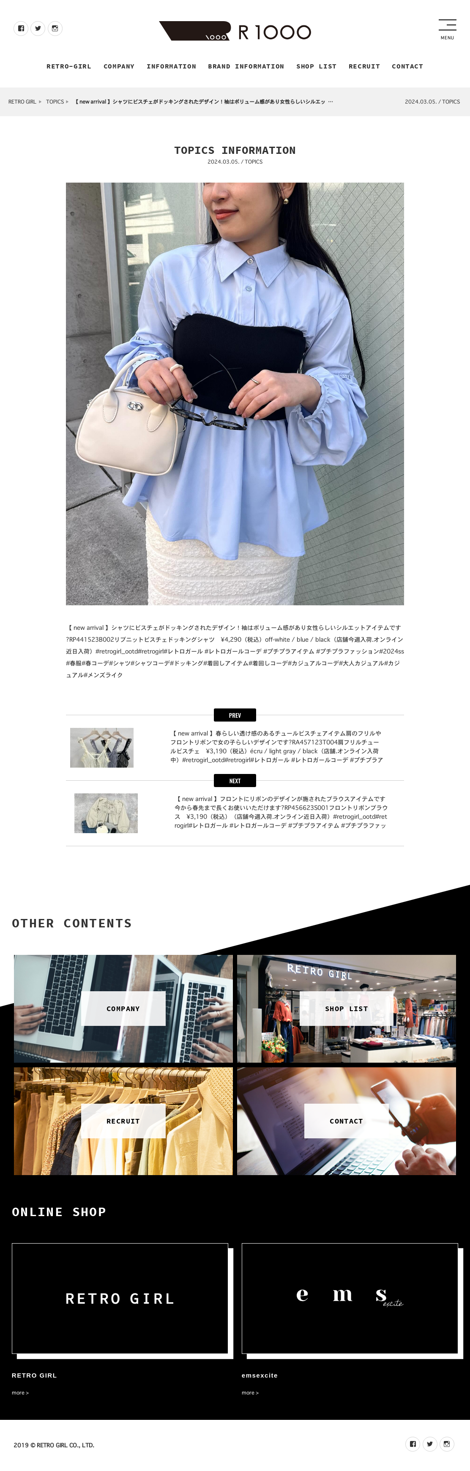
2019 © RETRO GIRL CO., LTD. (54, 1445)
